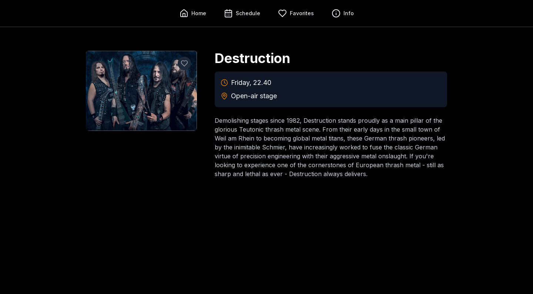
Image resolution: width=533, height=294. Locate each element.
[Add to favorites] (184, 63)
